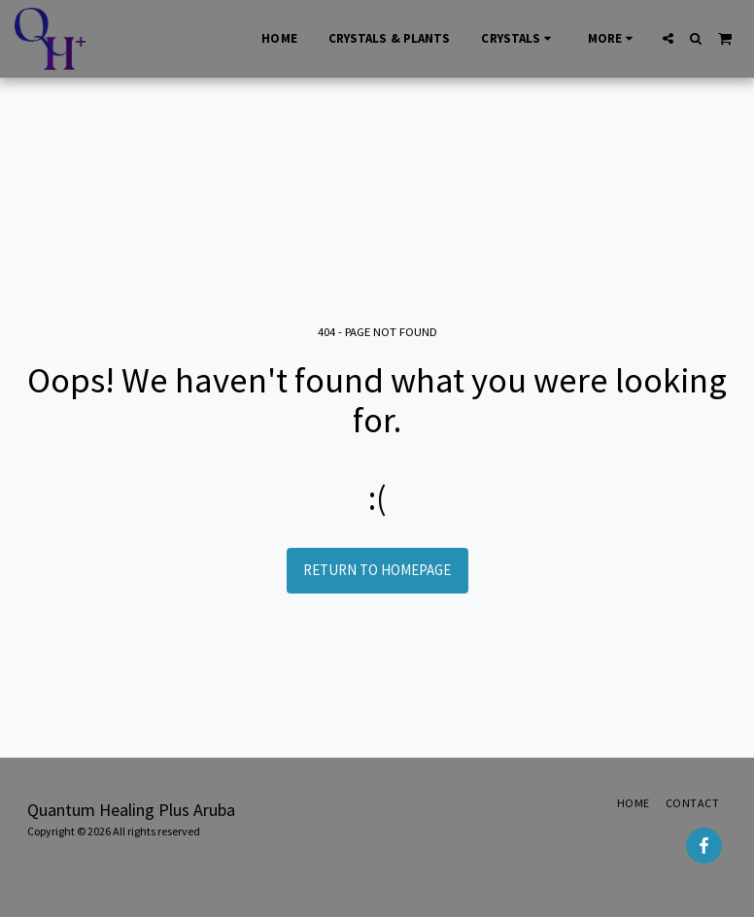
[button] (668, 38)
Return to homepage (377, 569)
